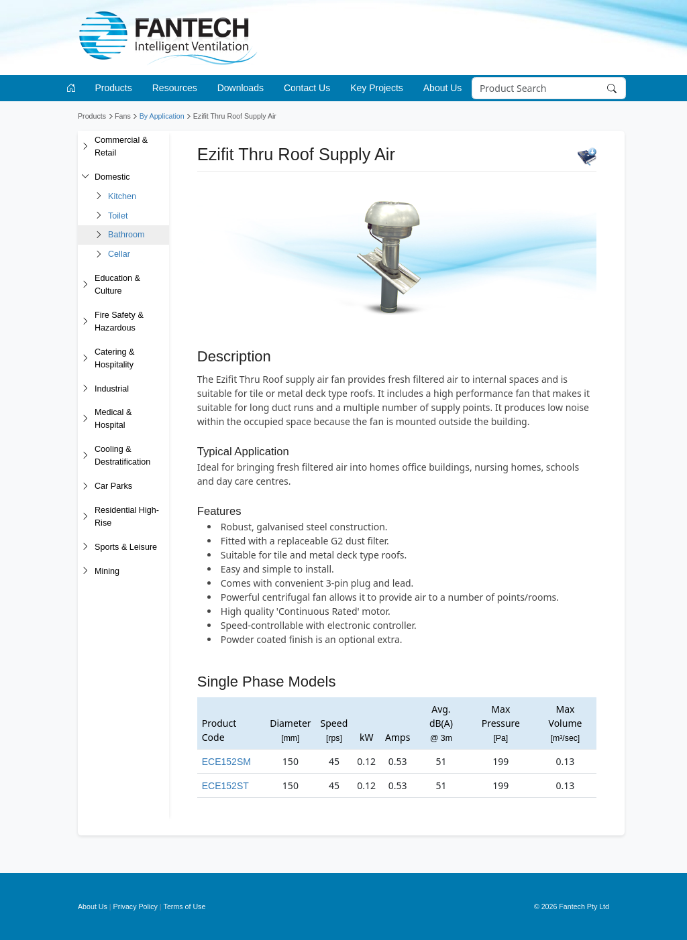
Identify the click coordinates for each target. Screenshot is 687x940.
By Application (162, 116)
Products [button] (113, 87)
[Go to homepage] (73, 88)
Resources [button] (174, 87)
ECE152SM (226, 761)
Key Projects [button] (376, 87)
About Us (92, 906)
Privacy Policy (135, 906)
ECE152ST (225, 785)
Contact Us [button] (307, 87)
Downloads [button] (240, 87)
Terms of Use (185, 906)
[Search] (548, 88)
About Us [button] (442, 87)
